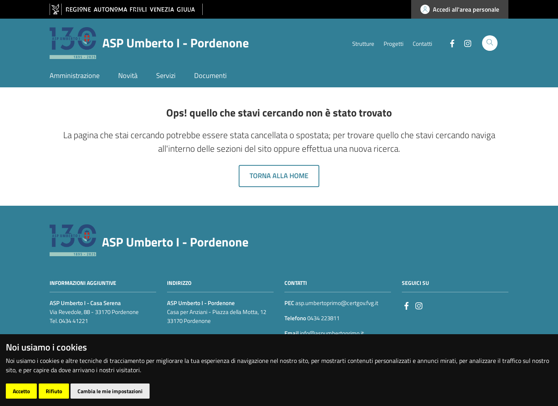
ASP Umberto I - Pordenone (175, 242)
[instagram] (419, 305)
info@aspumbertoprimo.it (331, 333)
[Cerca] (490, 43)
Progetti (393, 43)
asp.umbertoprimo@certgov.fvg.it (336, 302)
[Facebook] (449, 42)
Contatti (422, 43)
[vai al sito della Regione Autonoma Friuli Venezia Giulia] (126, 9)
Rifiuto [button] (54, 391)
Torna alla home (279, 175)
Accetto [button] (21, 391)
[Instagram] (464, 42)
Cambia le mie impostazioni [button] (110, 391)
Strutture (363, 43)
